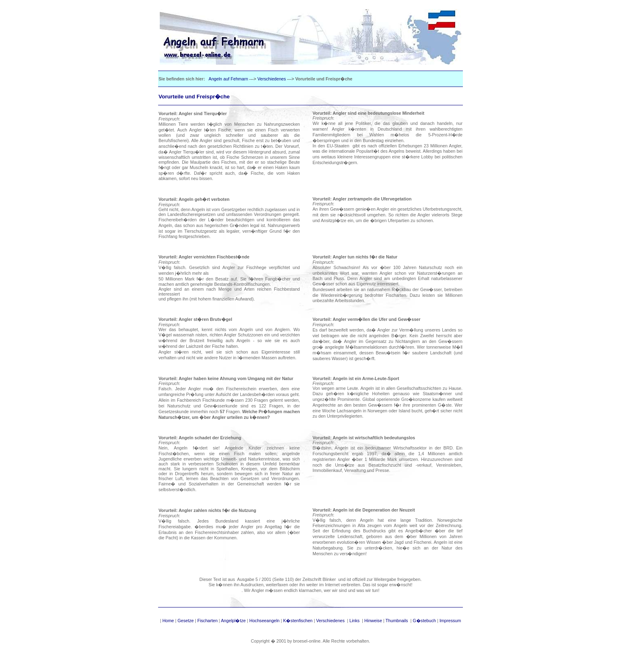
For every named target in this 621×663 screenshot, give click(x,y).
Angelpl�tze (233, 620)
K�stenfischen (298, 620)
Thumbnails (397, 620)
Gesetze (186, 620)
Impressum (450, 620)
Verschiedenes (271, 78)
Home (168, 620)
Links (354, 620)
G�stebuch (424, 620)
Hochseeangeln (264, 620)
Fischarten (207, 620)
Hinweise (373, 620)
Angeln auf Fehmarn (228, 78)
